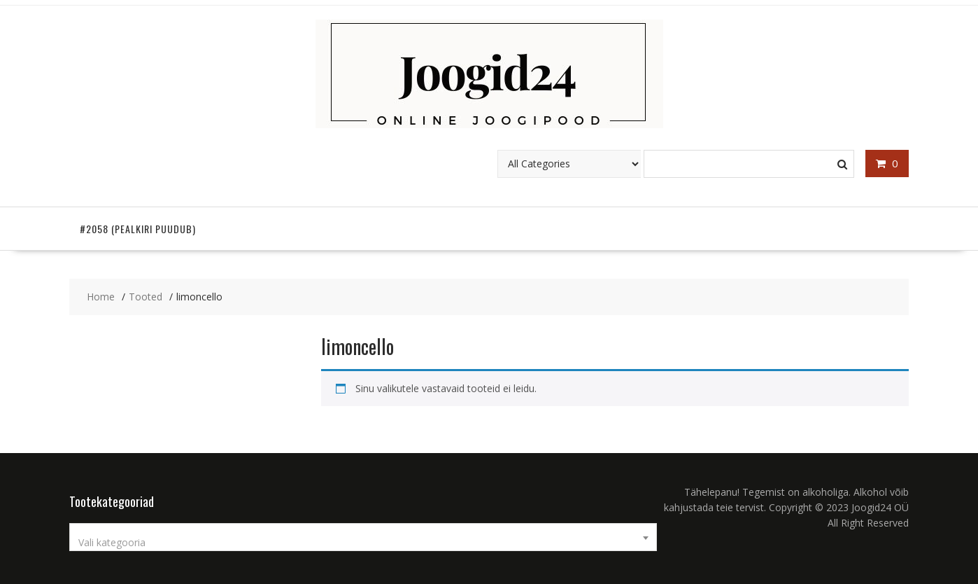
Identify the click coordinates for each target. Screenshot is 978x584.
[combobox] (363, 537)
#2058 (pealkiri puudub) (138, 228)
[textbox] (363, 543)
